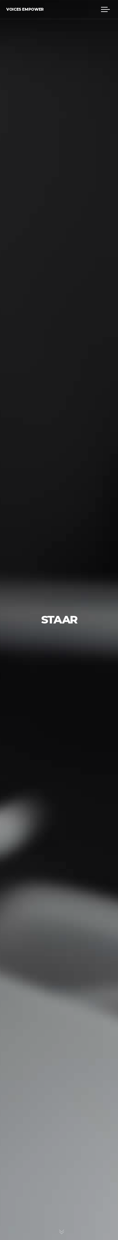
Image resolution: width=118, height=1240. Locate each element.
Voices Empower (25, 9)
